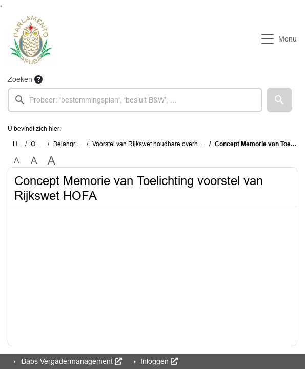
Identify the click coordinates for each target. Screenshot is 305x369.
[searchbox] (135, 100)
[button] (279, 100)
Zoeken (20, 79)
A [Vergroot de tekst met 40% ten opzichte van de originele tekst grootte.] (51, 161)
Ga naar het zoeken (1, 6)
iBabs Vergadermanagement (70, 361)
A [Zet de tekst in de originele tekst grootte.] (16, 160)
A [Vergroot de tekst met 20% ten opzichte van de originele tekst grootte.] (34, 160)
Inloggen (158, 361)
